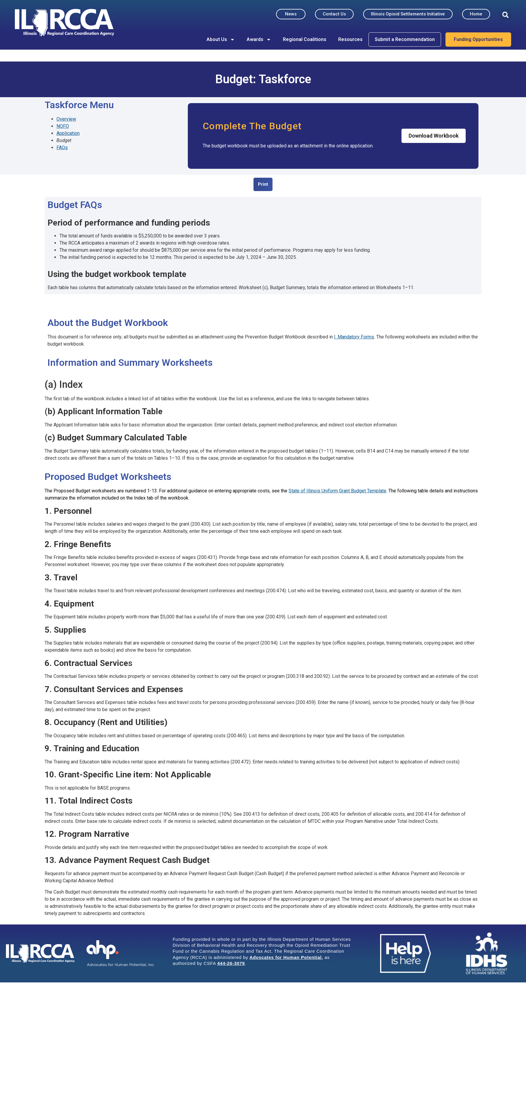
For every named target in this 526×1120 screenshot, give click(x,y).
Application (68, 133)
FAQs (62, 147)
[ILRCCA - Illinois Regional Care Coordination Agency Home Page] (64, 22)
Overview (66, 119)
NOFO (62, 126)
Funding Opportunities (478, 39)
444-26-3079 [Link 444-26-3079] (231, 963)
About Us (221, 39)
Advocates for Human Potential (285, 957)
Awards (259, 39)
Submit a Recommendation (405, 39)
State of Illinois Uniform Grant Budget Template (337, 491)
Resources (350, 39)
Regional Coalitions (304, 39)
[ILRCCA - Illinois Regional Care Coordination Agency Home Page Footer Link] (40, 953)
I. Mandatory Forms (354, 337)
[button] (505, 15)
